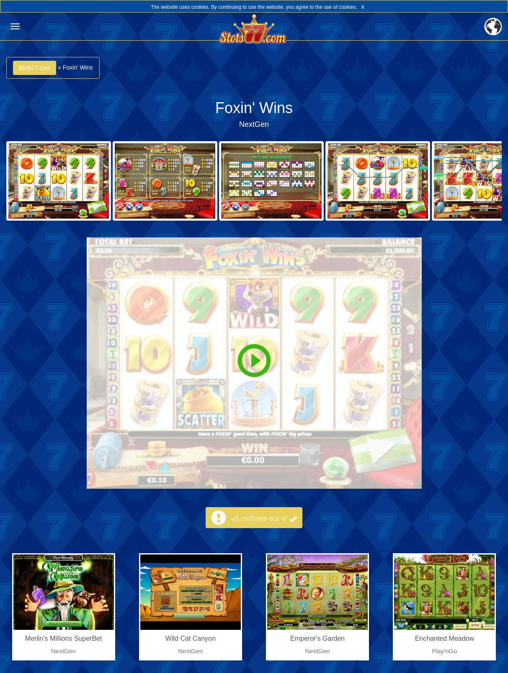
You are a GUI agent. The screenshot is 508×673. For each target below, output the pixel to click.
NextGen (254, 124)
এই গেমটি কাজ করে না (264, 519)
